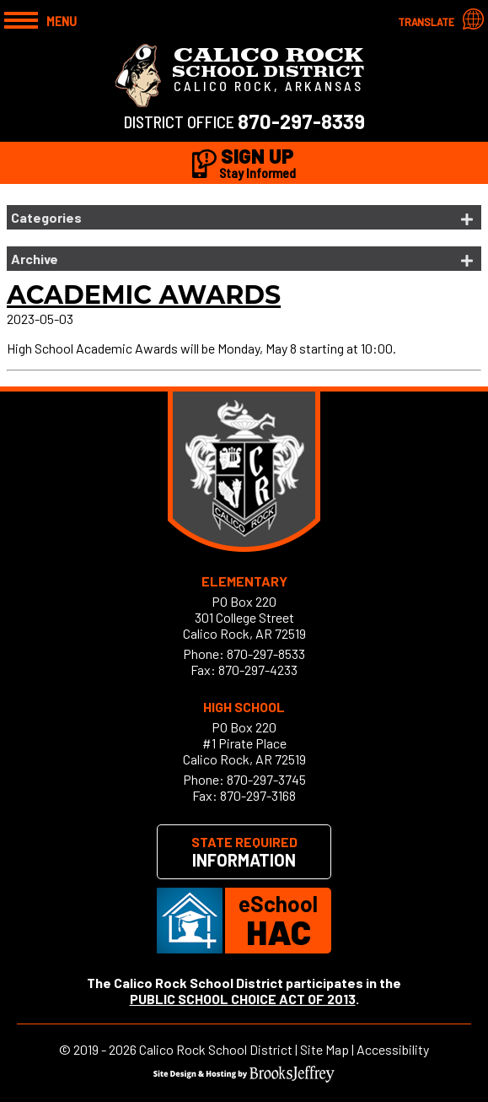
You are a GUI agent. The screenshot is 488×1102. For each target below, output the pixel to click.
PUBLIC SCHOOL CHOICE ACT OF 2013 (243, 999)
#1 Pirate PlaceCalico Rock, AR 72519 (244, 751)
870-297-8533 (266, 654)
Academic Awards (144, 295)
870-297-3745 (266, 779)
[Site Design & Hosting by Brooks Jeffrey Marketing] (244, 1077)
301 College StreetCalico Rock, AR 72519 (244, 625)
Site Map (324, 1049)
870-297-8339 (301, 121)
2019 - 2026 (105, 1049)
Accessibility (393, 1049)
